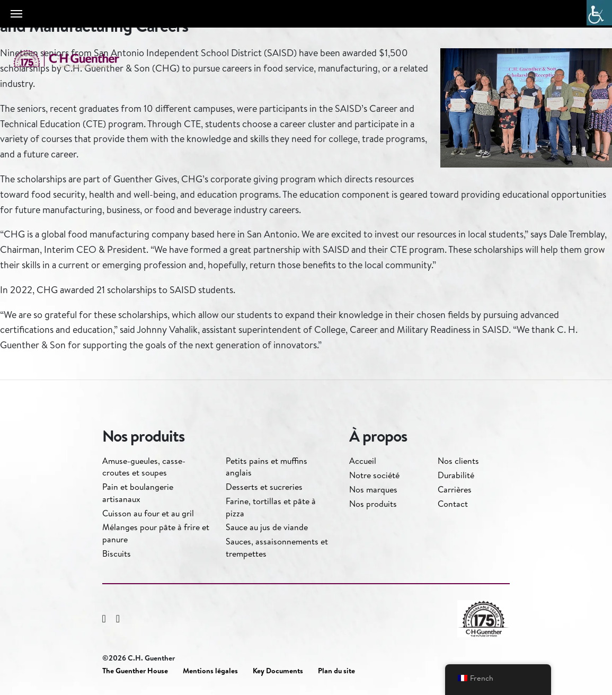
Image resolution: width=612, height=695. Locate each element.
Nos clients (458, 461)
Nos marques (373, 489)
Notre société (374, 475)
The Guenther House (135, 671)
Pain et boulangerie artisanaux (137, 492)
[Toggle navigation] (16, 13)
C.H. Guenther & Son (77, 59)
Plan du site (336, 671)
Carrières (455, 489)
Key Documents (278, 671)
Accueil (362, 461)
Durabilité (456, 475)
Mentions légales (210, 671)
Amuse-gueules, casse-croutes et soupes (143, 466)
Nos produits (373, 503)
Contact (453, 503)
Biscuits (116, 553)
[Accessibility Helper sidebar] (599, 12)
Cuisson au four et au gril (148, 513)
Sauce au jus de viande (267, 527)
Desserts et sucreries (264, 486)
